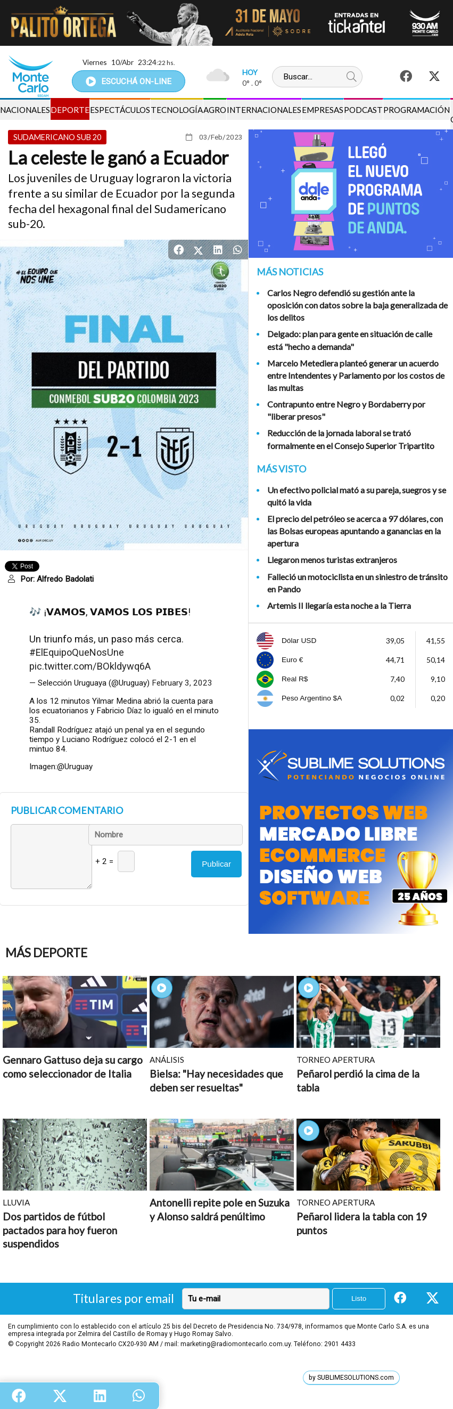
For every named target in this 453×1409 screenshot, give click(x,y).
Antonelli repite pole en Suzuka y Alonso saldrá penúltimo (220, 1209)
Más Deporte (46, 953)
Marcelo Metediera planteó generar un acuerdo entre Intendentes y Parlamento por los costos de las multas (355, 375)
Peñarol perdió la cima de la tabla (357, 1081)
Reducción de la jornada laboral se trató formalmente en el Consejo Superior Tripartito (350, 439)
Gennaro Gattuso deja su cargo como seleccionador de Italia (73, 1067)
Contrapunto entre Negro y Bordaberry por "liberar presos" (346, 410)
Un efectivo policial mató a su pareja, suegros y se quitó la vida (356, 496)
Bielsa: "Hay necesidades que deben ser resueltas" (216, 1081)
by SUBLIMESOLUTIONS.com (351, 1377)
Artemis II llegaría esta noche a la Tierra (339, 605)
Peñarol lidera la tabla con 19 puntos (361, 1223)
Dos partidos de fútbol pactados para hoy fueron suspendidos (60, 1230)
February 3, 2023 (182, 683)
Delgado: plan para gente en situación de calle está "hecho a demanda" (349, 340)
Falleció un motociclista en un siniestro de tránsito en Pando (357, 583)
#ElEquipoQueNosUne (76, 652)
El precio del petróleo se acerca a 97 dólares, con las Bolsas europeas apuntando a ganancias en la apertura (355, 531)
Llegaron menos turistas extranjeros (332, 560)
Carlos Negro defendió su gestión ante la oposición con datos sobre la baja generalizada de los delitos (357, 305)
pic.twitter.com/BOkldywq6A (90, 666)
